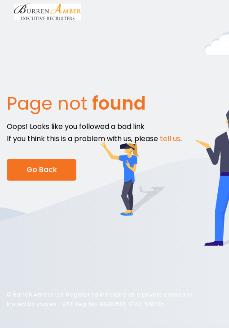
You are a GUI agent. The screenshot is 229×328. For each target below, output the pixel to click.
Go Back (41, 169)
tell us (170, 138)
